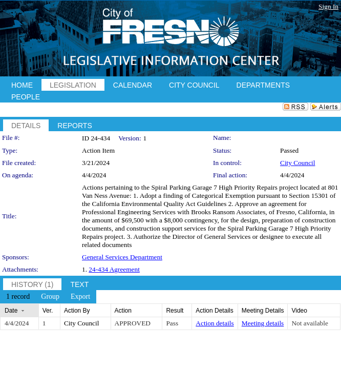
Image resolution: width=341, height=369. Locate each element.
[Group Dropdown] (50, 297)
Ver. (47, 310)
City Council (297, 163)
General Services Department (122, 257)
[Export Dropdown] (80, 297)
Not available (309, 323)
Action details (214, 323)
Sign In (328, 6)
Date (11, 310)
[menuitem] (18, 297)
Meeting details (263, 323)
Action (123, 310)
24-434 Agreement (114, 269)
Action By (77, 310)
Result (174, 310)
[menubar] (48, 296)
